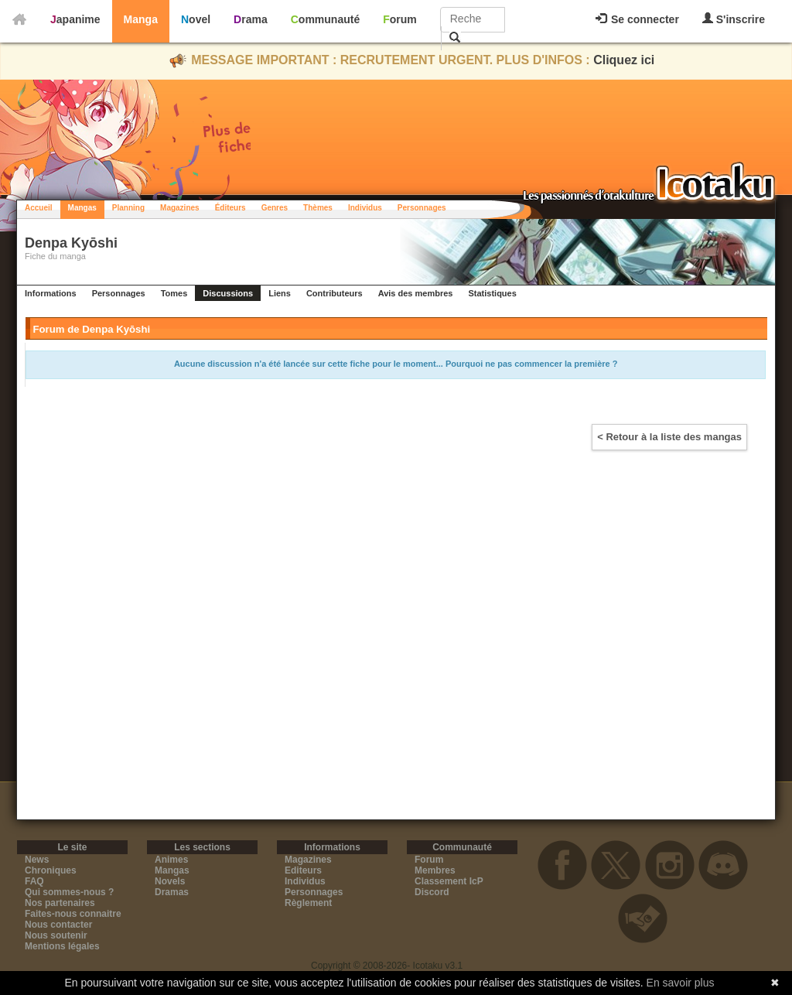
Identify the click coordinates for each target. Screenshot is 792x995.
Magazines (180, 207)
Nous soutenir (56, 935)
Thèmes (318, 207)
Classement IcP (449, 881)
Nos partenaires (60, 903)
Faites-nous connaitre (73, 913)
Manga (141, 19)
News (37, 859)
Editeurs (303, 870)
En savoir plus (681, 982)
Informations (51, 293)
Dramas (172, 892)
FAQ (34, 881)
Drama (251, 19)
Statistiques (492, 293)
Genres (274, 207)
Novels (170, 881)
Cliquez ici (623, 60)
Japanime (75, 19)
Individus (365, 207)
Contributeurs (334, 293)
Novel (195, 19)
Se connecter (637, 19)
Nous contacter (58, 924)
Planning (128, 207)
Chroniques (51, 870)
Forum (400, 19)
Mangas (82, 207)
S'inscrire (733, 19)
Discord (432, 892)
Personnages (422, 207)
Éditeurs (230, 207)
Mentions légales (62, 946)
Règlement (308, 903)
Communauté (325, 19)
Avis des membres (415, 293)
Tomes (174, 293)
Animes (171, 859)
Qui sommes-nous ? (69, 892)
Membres (435, 870)
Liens (279, 293)
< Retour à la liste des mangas (669, 437)
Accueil (39, 207)
